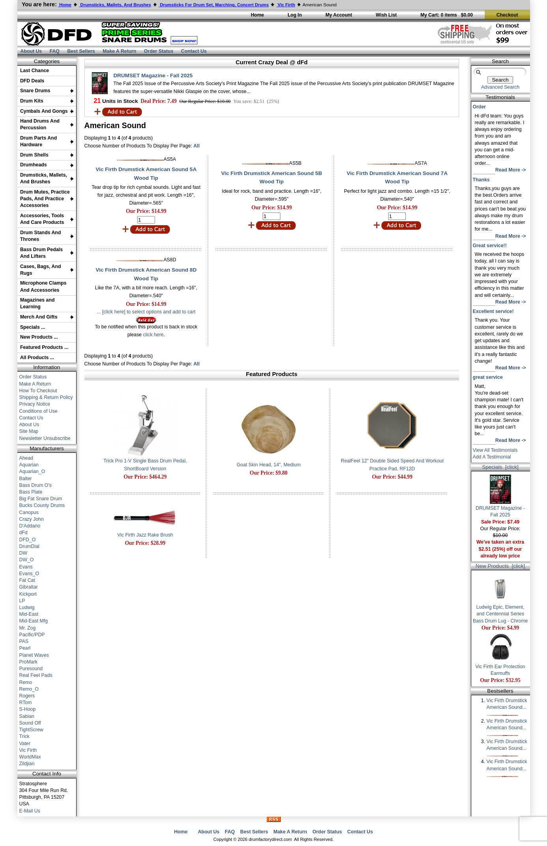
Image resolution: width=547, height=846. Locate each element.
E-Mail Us (29, 811)
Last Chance (34, 70)
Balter (25, 478)
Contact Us (194, 51)
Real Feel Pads (35, 675)
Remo (25, 682)
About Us (31, 51)
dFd (23, 532)
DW (23, 553)
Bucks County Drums (42, 505)
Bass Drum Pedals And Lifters (41, 253)
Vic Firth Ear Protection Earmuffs (500, 667)
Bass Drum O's (35, 485)
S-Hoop (27, 709)
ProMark (28, 662)
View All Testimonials (495, 450)
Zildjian (27, 763)
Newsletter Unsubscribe (45, 438)
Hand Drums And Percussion (40, 124)
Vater (25, 743)
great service (488, 377)
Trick (24, 736)
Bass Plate (31, 492)
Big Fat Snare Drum (40, 498)
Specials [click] (500, 467)
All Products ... (37, 357)
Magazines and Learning (37, 303)
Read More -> (510, 170)
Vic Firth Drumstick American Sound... (507, 707)
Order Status (159, 51)
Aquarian (29, 465)
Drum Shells (34, 155)
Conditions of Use (38, 411)
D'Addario (30, 526)
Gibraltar (28, 587)
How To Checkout (38, 390)
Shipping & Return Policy (46, 397)
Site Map (29, 431)
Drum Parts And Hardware (38, 141)
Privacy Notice (34, 404)
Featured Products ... (44, 347)
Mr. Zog (27, 628)
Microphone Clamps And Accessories (43, 286)
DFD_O (27, 539)
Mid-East (29, 614)
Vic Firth (28, 750)
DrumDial (29, 546)
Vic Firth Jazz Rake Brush (145, 535)
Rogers (27, 696)
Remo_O (29, 689)
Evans (26, 567)
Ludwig (27, 607)
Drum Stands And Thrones (40, 236)
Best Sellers (81, 51)
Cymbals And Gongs (44, 111)
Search (500, 61)
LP (22, 601)
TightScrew (31, 729)
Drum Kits (31, 101)
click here (153, 334)
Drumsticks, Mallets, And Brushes (43, 178)
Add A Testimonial (492, 457)
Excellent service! (493, 311)
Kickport (28, 594)
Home (180, 832)
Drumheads (33, 165)
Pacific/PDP (32, 634)
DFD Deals (32, 81)
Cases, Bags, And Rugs (40, 270)
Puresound (31, 668)
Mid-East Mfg (33, 621)
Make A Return (119, 51)
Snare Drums (35, 90)
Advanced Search (500, 87)
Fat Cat (27, 580)
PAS (24, 641)
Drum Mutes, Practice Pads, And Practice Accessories (45, 198)
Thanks (481, 180)
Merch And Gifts (39, 317)
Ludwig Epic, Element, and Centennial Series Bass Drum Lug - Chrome (500, 611)
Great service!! (490, 245)
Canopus (29, 512)
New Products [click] (500, 566)
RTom (25, 702)
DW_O (26, 560)
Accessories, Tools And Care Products (42, 219)
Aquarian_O (32, 471)
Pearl (25, 648)
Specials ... (32, 327)
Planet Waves (34, 655)
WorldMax (30, 757)
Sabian (26, 716)
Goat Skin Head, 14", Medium (269, 465)
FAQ (55, 51)
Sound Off (30, 723)
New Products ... (39, 337)
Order (479, 107)
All (196, 146)
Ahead (26, 458)
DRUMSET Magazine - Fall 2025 (153, 75)
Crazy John (31, 519)
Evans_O (29, 573)
